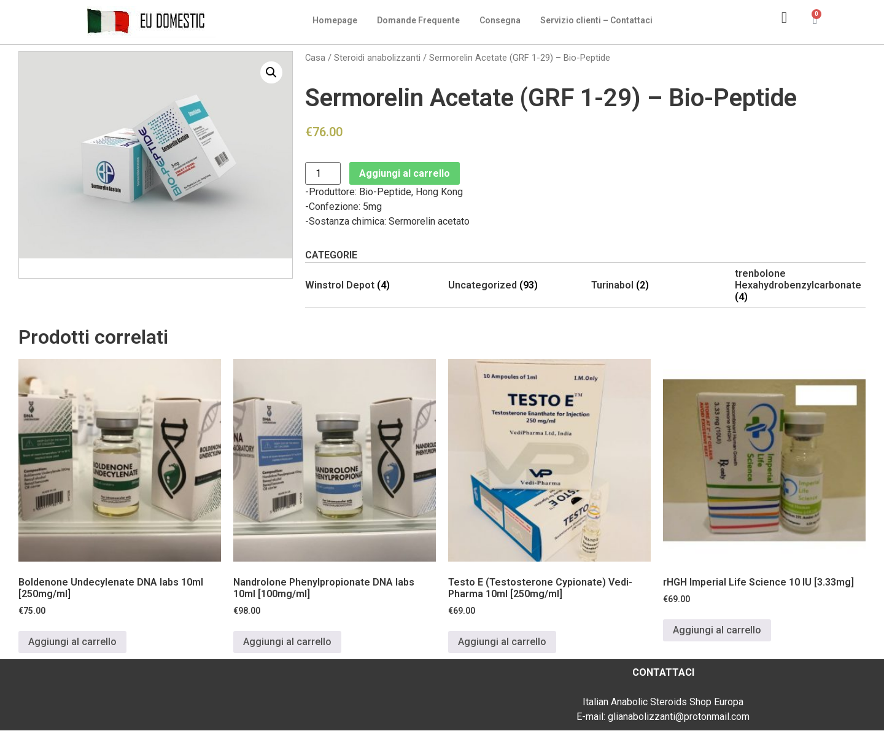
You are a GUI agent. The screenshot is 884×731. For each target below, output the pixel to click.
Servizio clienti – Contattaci (596, 20)
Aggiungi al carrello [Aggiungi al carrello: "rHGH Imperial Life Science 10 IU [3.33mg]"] (717, 630)
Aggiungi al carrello (404, 173)
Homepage (334, 20)
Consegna (500, 20)
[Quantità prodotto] (323, 173)
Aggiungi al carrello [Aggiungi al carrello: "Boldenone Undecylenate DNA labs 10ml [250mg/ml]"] (72, 642)
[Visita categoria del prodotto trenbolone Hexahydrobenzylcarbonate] (800, 285)
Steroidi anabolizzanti (377, 57)
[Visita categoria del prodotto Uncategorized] (513, 285)
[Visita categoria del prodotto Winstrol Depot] (370, 285)
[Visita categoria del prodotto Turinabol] (656, 285)
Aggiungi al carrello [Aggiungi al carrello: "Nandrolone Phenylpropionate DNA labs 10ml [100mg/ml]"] (287, 642)
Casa (315, 57)
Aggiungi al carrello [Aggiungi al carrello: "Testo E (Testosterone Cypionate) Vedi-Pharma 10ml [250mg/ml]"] (502, 642)
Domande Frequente (418, 20)
